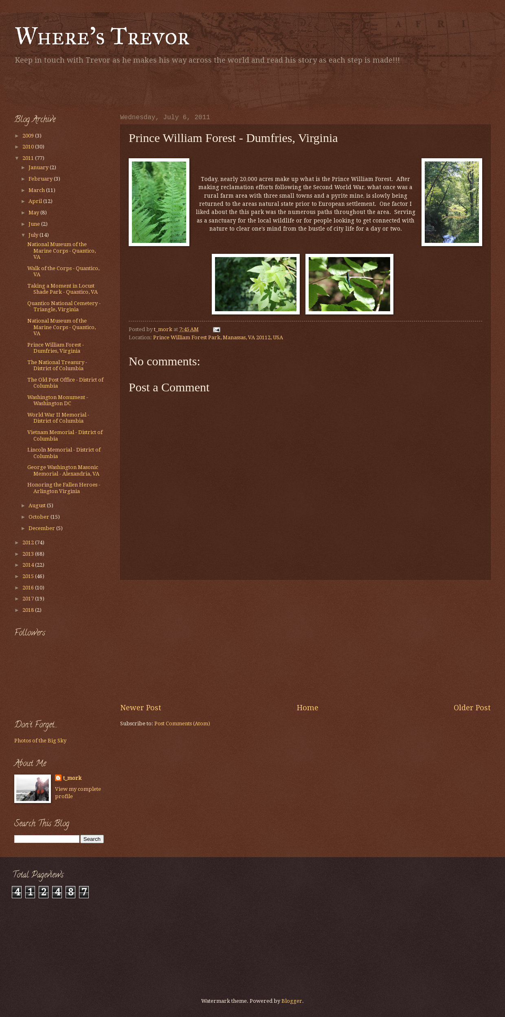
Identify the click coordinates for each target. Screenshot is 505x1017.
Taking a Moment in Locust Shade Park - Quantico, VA (62, 289)
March (37, 190)
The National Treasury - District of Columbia (57, 365)
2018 (28, 610)
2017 (28, 599)
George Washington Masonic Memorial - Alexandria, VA (63, 470)
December (42, 528)
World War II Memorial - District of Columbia (58, 418)
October (39, 517)
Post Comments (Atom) (182, 723)
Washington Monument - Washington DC (57, 400)
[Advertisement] (109, 87)
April (36, 201)
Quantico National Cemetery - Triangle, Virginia (64, 306)
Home (307, 707)
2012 (28, 542)
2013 (28, 554)
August (38, 505)
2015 (28, 576)
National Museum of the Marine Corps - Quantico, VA (61, 250)
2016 (28, 588)
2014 (28, 565)
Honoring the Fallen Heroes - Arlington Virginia (63, 488)
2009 (28, 136)
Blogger (291, 1001)
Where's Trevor (102, 36)
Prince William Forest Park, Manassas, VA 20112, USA (218, 337)
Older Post (472, 707)
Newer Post (140, 707)
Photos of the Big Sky (40, 741)
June (35, 224)
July (34, 235)
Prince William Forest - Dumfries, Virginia (55, 348)
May (34, 213)
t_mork (72, 778)
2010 (28, 147)
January (39, 167)
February (41, 179)
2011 (28, 158)
